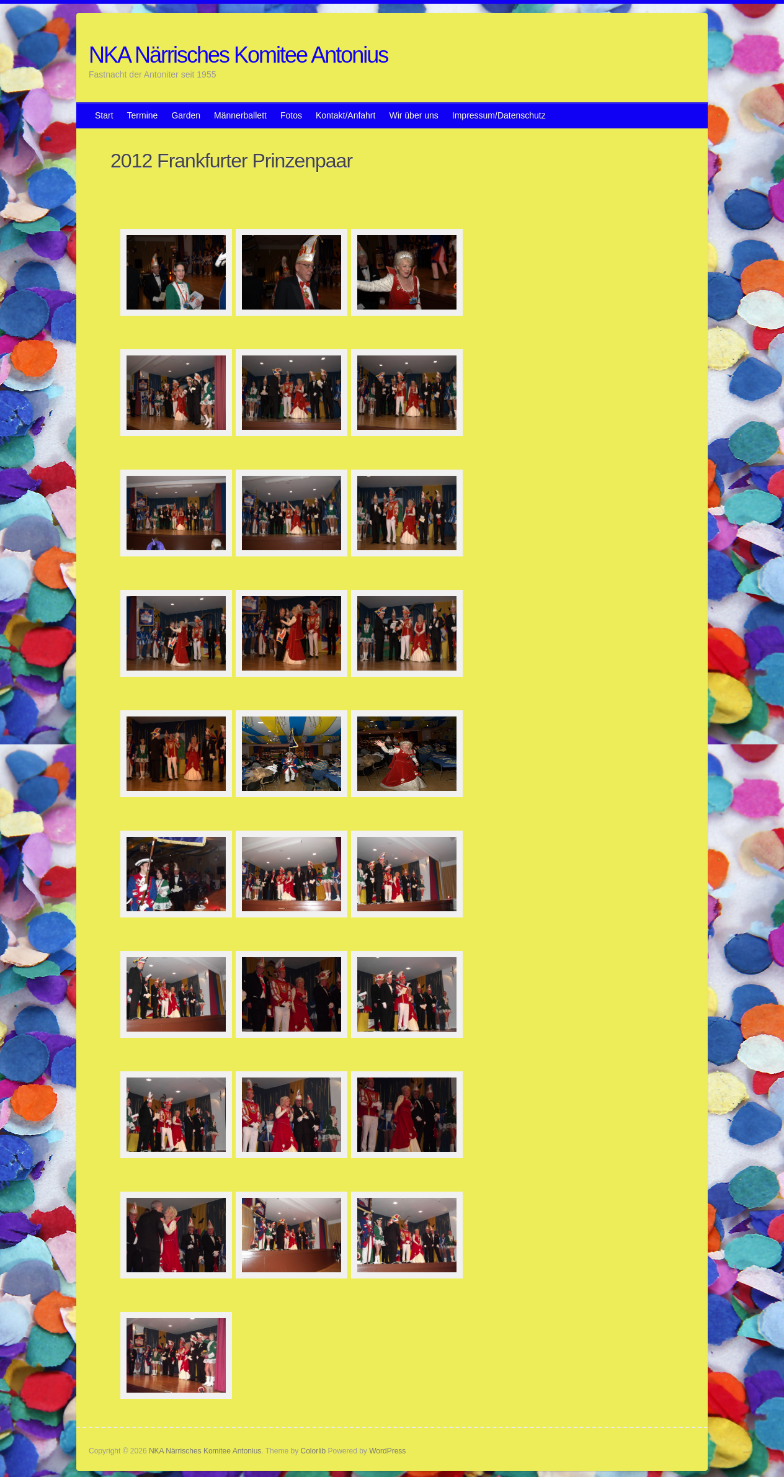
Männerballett (240, 115)
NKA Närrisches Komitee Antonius (238, 55)
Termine (142, 115)
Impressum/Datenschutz (499, 115)
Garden (185, 115)
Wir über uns (413, 115)
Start (104, 115)
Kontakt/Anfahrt (346, 115)
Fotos (291, 115)
